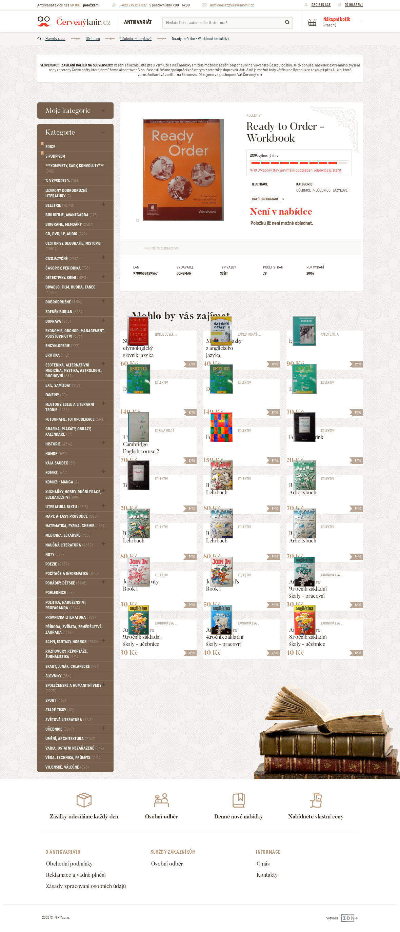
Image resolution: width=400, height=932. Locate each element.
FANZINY (56, 395)
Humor (56, 453)
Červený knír (74, 21)
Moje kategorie (68, 110)
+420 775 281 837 (133, 5)
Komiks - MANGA (62, 482)
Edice (50, 146)
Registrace (321, 5)
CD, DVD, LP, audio (66, 234)
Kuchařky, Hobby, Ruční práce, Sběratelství (73, 495)
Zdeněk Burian (63, 312)
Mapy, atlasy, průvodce (71, 516)
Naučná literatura (69, 545)
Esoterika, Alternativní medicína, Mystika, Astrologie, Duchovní (73, 370)
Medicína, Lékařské (67, 535)
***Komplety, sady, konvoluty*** (74, 168)
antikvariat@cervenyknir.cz (232, 5)
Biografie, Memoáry (69, 224)
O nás (263, 863)
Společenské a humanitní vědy (73, 688)
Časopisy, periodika (67, 268)
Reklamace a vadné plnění (76, 874)
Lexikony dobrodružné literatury (66, 193)
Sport (55, 700)
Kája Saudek (60, 463)
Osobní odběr (167, 863)
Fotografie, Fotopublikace (74, 419)
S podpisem (55, 156)
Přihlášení (354, 5)
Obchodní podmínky (69, 863)
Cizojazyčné (62, 258)
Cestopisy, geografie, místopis (73, 246)
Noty (54, 554)
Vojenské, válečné (67, 767)
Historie (58, 444)
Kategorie (60, 132)
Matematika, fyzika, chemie (74, 525)
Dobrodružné (63, 302)
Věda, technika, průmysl (72, 757)
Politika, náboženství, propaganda (65, 605)
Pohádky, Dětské (65, 583)
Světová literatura (69, 719)
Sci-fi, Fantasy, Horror (72, 641)
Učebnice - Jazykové (136, 38)
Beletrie (59, 205)
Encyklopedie (62, 345)
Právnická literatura (70, 617)
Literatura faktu (66, 506)
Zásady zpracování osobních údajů (86, 886)
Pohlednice (59, 592)
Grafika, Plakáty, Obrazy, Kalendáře (68, 432)
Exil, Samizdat (62, 385)
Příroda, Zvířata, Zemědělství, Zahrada (73, 629)
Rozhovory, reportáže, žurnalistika (66, 654)
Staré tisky (59, 710)
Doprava (58, 321)
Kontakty (267, 874)
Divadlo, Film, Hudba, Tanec (70, 290)
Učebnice (93, 38)
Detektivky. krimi (66, 277)
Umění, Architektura (70, 738)
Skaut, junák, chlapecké (72, 666)
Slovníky (58, 676)
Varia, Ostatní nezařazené (74, 748)
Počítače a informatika (71, 573)
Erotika (57, 355)
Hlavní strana (55, 38)
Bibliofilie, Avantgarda (71, 215)
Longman (184, 273)
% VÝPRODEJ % (62, 180)
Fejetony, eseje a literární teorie (69, 407)
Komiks (56, 472)
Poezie (57, 564)
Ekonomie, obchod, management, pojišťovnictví (75, 334)
